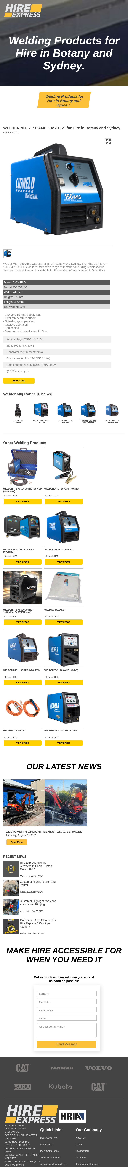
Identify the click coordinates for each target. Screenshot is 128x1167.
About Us (81, 1066)
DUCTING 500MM (14, 1093)
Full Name (44, 922)
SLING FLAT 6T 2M (15, 1053)
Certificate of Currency (87, 1092)
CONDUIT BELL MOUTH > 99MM (22, 1142)
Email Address (46, 930)
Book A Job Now (48, 1066)
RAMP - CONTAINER (16, 1129)
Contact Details (54, 1103)
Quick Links (51, 1058)
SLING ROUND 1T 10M (17, 1070)
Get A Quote (46, 1072)
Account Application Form (53, 1092)
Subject (42, 947)
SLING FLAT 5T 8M (15, 1136)
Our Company (89, 1058)
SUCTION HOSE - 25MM (18, 1139)
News (79, 1072)
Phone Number (46, 939)
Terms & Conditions (50, 1086)
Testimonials (82, 1079)
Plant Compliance (49, 1079)
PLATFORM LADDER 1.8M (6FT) (22, 1090)
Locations (81, 1086)
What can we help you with (52, 955)
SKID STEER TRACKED (17, 1132)
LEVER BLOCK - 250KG (17, 1073)
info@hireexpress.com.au (56, 1142)
